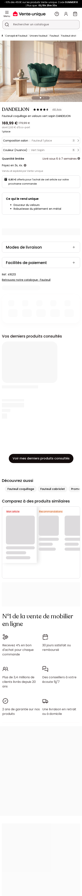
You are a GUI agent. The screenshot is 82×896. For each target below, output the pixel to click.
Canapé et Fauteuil (16, 35)
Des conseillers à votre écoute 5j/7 (59, 679)
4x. (21, 165)
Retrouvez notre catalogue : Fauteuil (26, 280)
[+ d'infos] (78, 159)
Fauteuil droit (68, 35)
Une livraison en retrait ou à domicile (59, 711)
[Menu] (7, 12)
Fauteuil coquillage (20, 489)
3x (16, 165)
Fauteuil (54, 35)
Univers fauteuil (38, 35)
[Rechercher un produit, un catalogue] (6, 24)
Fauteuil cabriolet (52, 489)
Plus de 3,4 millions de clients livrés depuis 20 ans (19, 682)
